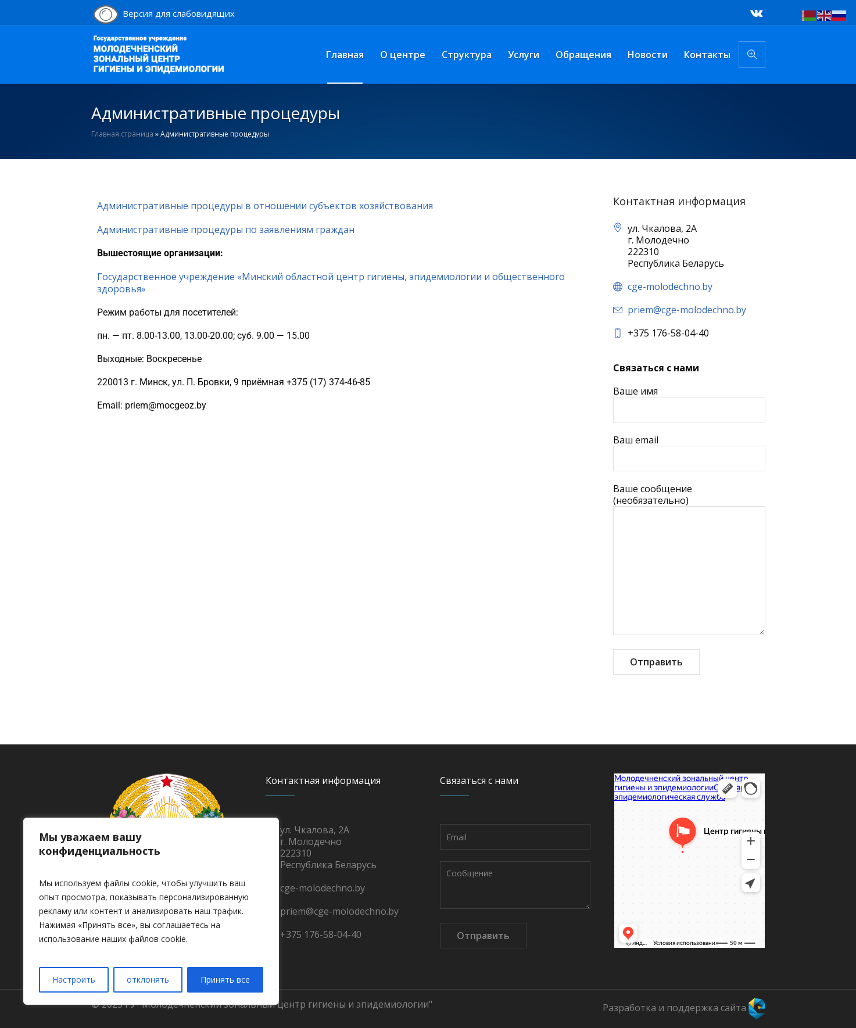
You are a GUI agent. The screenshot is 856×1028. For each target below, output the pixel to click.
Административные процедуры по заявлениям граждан (225, 229)
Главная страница (122, 134)
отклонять (148, 979)
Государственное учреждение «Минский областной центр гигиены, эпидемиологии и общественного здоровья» (331, 282)
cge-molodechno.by (670, 286)
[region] (151, 911)
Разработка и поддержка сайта (684, 1007)
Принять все (225, 979)
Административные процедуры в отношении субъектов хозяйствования (265, 205)
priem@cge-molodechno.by (687, 309)
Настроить (73, 979)
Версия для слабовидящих (163, 14)
